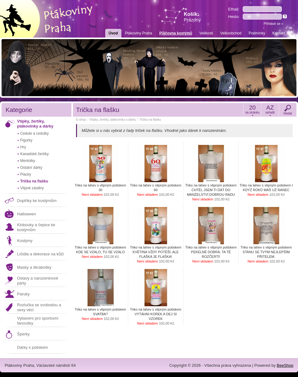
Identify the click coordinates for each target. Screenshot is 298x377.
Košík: (192, 16)
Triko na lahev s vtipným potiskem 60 (155, 189)
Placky (25, 174)
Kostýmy (25, 240)
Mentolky (27, 161)
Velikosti (206, 33)
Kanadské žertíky (34, 154)
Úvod (113, 33)
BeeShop (285, 365)
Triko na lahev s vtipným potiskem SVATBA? (100, 314)
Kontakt (278, 33)
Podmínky (257, 33)
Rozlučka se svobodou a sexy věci (39, 307)
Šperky (23, 334)
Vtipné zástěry (32, 188)
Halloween (26, 214)
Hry (23, 147)
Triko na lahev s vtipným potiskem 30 (100, 189)
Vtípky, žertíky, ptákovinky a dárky (35, 123)
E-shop (81, 119)
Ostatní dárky (31, 167)
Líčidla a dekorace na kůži (40, 254)
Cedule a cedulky (34, 133)
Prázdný (192, 19)
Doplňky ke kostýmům (36, 200)
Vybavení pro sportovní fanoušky (37, 320)
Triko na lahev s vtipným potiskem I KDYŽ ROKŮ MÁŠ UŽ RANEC (266, 189)
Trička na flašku (34, 181)
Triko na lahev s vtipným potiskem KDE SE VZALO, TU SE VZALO (100, 251)
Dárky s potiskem (32, 347)
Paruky (23, 294)
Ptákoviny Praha (138, 33)
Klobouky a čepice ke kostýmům (36, 227)
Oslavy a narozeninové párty (37, 280)
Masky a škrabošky (34, 267)
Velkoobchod (231, 33)
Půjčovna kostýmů (175, 33)
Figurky (26, 140)
